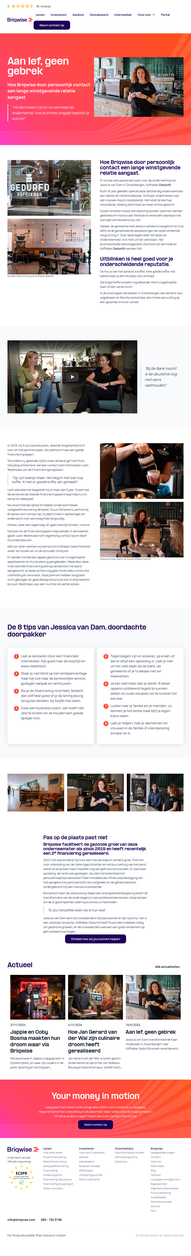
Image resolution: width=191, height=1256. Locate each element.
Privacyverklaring (161, 1193)
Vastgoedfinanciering (55, 1166)
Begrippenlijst (159, 1184)
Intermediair (123, 15)
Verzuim (155, 1206)
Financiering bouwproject (58, 1184)
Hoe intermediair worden (129, 1152)
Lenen (40, 15)
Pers (153, 1210)
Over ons (156, 1161)
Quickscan (121, 1161)
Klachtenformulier (161, 1201)
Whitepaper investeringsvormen (91, 1173)
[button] (146, 15)
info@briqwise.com (21, 1220)
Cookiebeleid (158, 1197)
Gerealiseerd (99, 15)
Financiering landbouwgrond (52, 1173)
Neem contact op (95, 1125)
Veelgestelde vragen (163, 1152)
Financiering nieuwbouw (57, 1179)
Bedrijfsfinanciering (54, 1161)
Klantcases (157, 1166)
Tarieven (156, 1175)
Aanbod (78, 15)
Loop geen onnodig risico (165, 1179)
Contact (156, 1157)
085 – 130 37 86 (51, 1220)
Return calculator (89, 1179)
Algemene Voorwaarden (165, 1188)
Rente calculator (53, 1188)
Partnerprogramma (126, 1157)
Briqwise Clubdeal (89, 1166)
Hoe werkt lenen (53, 1152)
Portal (165, 15)
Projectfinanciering (54, 1157)
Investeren (59, 15)
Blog (153, 1170)
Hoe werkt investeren (92, 1152)
